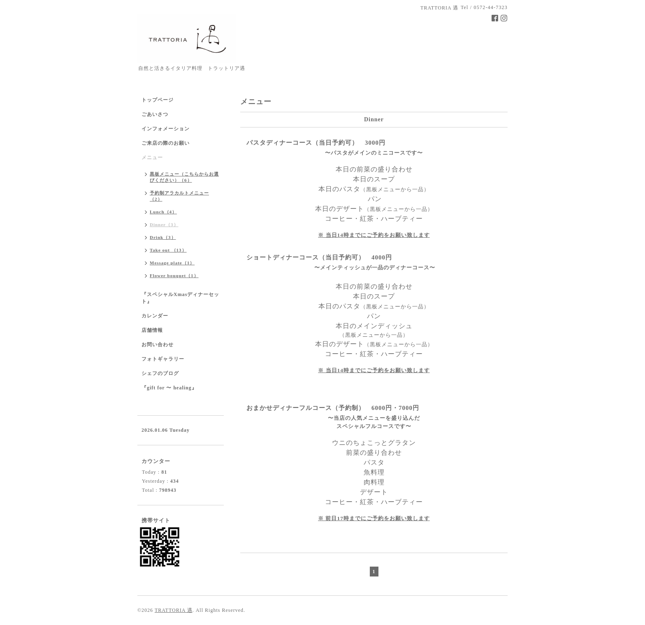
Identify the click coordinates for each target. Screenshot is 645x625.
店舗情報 (152, 330)
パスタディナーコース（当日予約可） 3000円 (315, 142)
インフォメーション (166, 129)
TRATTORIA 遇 (174, 610)
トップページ (158, 100)
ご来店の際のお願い (166, 143)
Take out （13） (168, 250)
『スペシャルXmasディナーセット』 (180, 298)
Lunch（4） (163, 211)
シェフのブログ (160, 373)
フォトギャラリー (163, 359)
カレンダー (155, 316)
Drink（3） (163, 237)
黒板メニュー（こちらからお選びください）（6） (184, 177)
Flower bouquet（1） (174, 275)
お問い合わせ (158, 344)
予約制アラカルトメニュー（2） (179, 195)
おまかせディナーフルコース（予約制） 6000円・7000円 (332, 408)
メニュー (152, 157)
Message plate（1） (172, 262)
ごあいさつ (155, 114)
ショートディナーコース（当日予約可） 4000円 (319, 257)
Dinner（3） (164, 224)
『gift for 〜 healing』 (169, 388)
